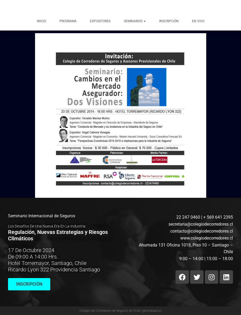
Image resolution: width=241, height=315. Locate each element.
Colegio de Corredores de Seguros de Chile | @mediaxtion (120, 311)
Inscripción (169, 21)
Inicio (41, 21)
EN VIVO (198, 21)
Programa (67, 21)
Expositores (100, 21)
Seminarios (135, 21)
